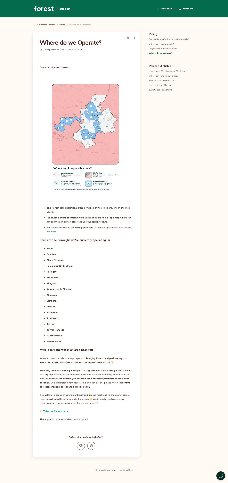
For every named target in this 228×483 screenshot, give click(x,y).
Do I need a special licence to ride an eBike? (169, 39)
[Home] (43, 8)
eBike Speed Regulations (160, 89)
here (53, 231)
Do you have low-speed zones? (163, 48)
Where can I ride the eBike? (161, 44)
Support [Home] (65, 8)
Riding (62, 24)
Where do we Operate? (80, 24)
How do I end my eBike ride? (162, 80)
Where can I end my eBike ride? (163, 76)
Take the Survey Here (55, 411)
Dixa (130, 470)
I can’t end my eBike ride (160, 85)
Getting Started (47, 24)
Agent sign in (111, 470)
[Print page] (128, 37)
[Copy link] (133, 37)
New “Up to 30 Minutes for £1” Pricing (167, 71)
